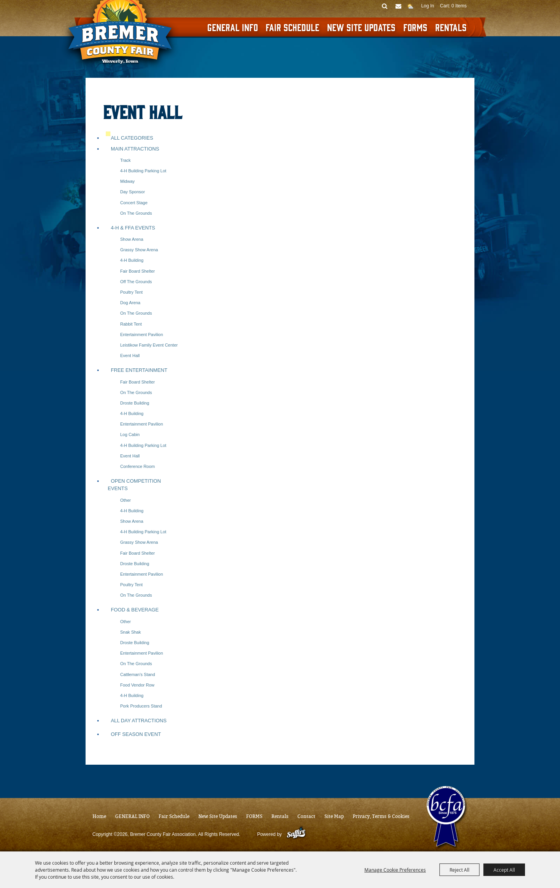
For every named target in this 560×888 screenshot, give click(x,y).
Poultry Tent (131, 292)
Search (385, 6)
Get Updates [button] (398, 6)
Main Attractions (135, 149)
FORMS (415, 27)
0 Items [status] (459, 6)
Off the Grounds (136, 281)
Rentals (451, 27)
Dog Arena (130, 302)
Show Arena (131, 239)
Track (125, 160)
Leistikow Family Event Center (149, 345)
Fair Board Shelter (137, 271)
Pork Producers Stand (141, 706)
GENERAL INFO (232, 27)
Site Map (334, 816)
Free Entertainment (139, 370)
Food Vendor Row (137, 685)
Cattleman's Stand (137, 674)
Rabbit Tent (131, 324)
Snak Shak (130, 632)
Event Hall (130, 355)
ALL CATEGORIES (132, 138)
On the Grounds (136, 213)
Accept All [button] (504, 870)
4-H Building (132, 260)
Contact (306, 816)
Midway (127, 181)
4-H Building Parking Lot (143, 170)
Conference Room (137, 466)
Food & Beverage (135, 610)
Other (125, 500)
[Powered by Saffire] (296, 834)
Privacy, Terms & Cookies (381, 816)
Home (99, 816)
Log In (427, 6)
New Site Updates (361, 27)
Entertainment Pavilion (141, 334)
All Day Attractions (138, 720)
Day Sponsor (132, 191)
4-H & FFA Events (133, 228)
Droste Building (134, 403)
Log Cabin (130, 434)
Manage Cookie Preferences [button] (395, 870)
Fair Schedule (292, 27)
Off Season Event (136, 734)
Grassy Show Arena (139, 249)
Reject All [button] (459, 870)
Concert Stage (133, 202)
